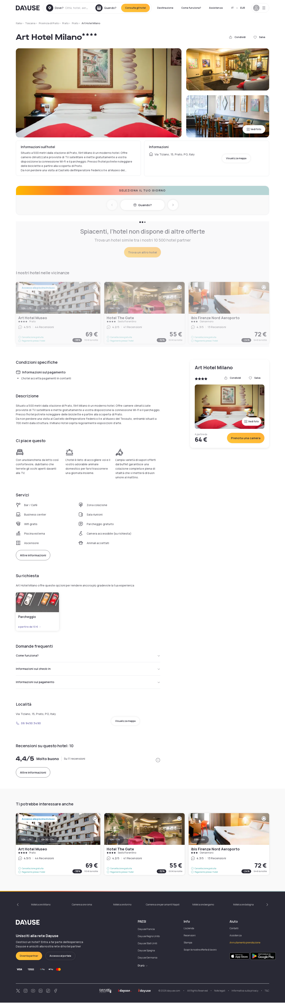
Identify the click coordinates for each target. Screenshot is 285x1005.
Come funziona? (191, 8)
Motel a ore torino (122, 907)
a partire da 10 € (29, 626)
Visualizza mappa (236, 158)
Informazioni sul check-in (88, 670)
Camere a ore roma (82, 907)
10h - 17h (26, 842)
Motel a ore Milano (40, 907)
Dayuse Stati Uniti (147, 945)
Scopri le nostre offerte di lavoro (200, 952)
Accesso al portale (60, 958)
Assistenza (216, 8)
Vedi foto (254, 129)
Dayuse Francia (146, 931)
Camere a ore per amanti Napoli (163, 907)
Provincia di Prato (49, 23)
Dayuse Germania (147, 960)
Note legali (219, 993)
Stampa (188, 945)
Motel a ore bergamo (203, 907)
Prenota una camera (245, 438)
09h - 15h (199, 842)
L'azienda (189, 930)
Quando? (142, 205)
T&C (267, 993)
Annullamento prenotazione (245, 945)
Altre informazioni (33, 555)
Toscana (30, 23)
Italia (19, 23)
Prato (65, 23)
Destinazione (165, 8)
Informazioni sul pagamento (88, 684)
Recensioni (190, 937)
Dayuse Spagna (146, 953)
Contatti (234, 930)
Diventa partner (29, 958)
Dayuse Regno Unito (149, 938)
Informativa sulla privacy (245, 993)
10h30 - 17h (47, 842)
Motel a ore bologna (243, 907)
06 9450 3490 (28, 725)
